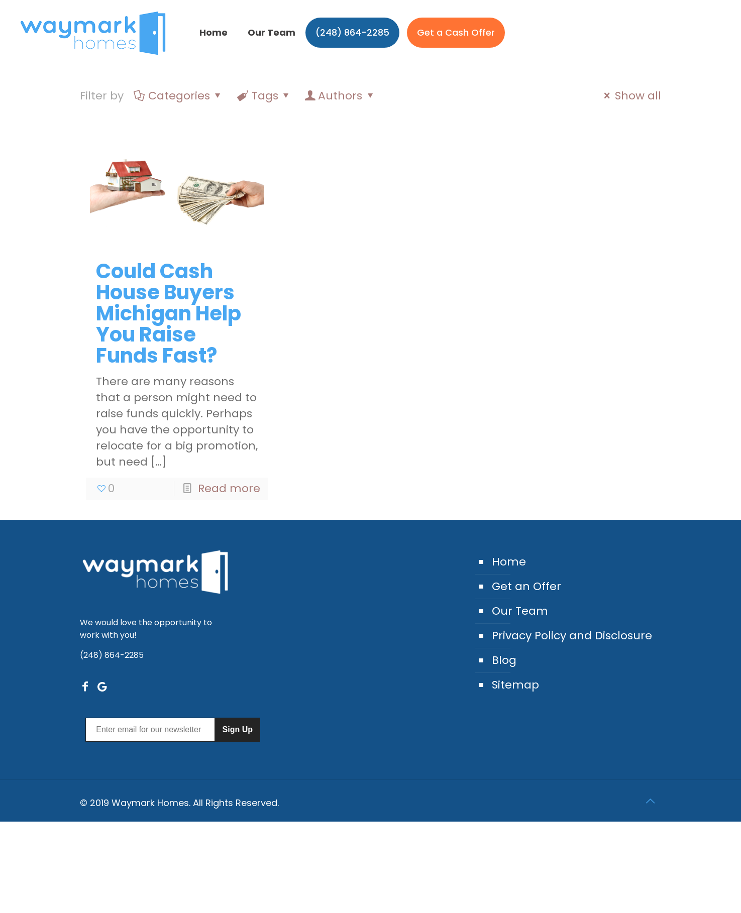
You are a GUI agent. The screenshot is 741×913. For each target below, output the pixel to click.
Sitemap (515, 685)
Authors (340, 95)
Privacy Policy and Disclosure (572, 635)
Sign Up (238, 729)
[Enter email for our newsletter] (150, 730)
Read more (229, 488)
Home (509, 561)
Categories (178, 95)
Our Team (520, 611)
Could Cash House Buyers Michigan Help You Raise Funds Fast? (168, 313)
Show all (630, 95)
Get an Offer (526, 586)
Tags (264, 95)
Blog (504, 660)
